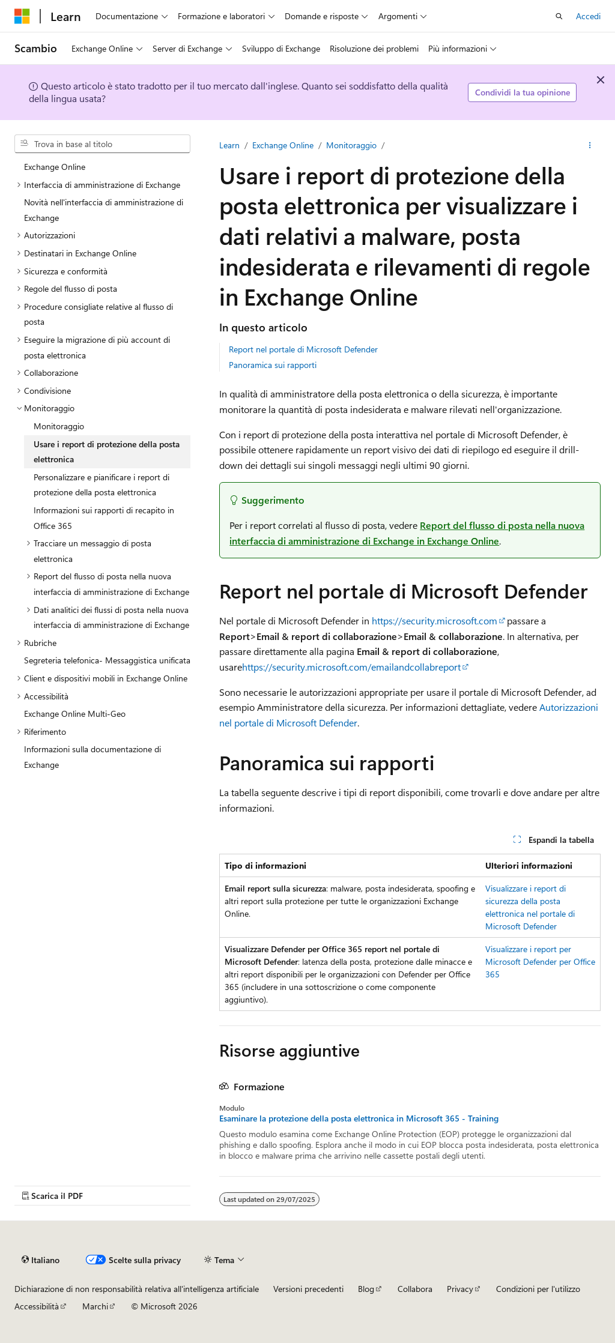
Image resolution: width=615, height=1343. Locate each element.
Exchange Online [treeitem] (54, 166)
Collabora (415, 1288)
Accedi (588, 16)
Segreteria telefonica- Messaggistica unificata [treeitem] (107, 660)
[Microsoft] (22, 16)
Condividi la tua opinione (522, 92)
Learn (229, 145)
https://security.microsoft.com (434, 620)
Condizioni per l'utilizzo (538, 1288)
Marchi (95, 1306)
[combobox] (102, 144)
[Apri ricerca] (559, 16)
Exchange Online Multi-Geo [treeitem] (75, 713)
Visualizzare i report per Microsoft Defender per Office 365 (540, 961)
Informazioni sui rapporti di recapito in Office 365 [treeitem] (104, 517)
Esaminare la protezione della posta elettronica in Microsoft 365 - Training (358, 1118)
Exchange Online (283, 145)
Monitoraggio (351, 145)
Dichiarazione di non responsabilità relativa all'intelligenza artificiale (136, 1288)
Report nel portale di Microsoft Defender (303, 349)
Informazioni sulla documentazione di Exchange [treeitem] (92, 756)
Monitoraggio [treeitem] (59, 426)
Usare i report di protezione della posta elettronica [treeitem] (107, 451)
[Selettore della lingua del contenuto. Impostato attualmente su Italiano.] (40, 1259)
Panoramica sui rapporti (273, 364)
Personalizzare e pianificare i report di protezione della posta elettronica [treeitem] (101, 484)
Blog (366, 1288)
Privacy (460, 1288)
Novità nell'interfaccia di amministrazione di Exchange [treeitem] (103, 209)
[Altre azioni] (590, 145)
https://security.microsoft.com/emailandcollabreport (351, 666)
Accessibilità (36, 1306)
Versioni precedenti (308, 1288)
